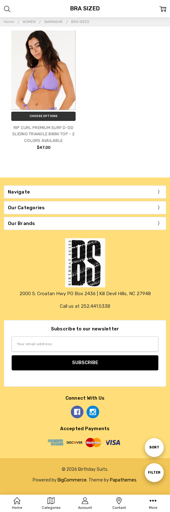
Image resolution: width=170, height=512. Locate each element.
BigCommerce (72, 479)
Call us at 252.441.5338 (85, 306)
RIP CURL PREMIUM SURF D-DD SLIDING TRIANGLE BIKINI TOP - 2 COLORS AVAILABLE (43, 134)
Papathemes (123, 479)
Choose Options (44, 116)
